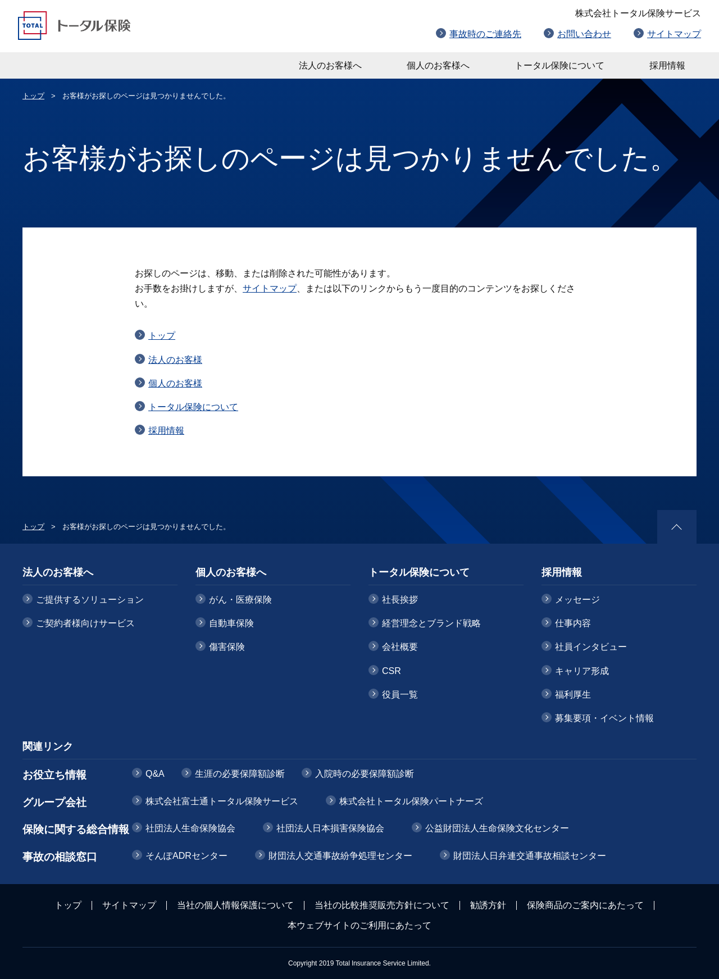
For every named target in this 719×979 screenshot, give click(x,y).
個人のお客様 (175, 383)
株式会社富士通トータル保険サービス (221, 801)
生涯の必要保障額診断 (240, 773)
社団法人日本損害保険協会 (330, 828)
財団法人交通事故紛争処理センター (340, 855)
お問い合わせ (584, 34)
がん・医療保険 (240, 599)
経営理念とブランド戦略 (431, 623)
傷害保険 (227, 647)
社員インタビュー (591, 647)
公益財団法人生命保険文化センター (497, 828)
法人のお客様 (175, 360)
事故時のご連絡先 (485, 34)
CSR (391, 671)
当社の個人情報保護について (235, 905)
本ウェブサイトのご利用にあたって (359, 925)
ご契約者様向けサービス (85, 623)
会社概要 (400, 647)
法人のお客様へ (330, 65)
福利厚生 (573, 694)
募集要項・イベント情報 (604, 718)
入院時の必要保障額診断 (364, 773)
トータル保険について (559, 65)
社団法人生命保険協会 (190, 828)
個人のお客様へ (438, 65)
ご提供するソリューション (90, 599)
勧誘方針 (488, 905)
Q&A (155, 773)
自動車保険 (231, 623)
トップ (33, 96)
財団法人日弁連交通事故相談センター (529, 855)
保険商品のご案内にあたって (585, 905)
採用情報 (667, 65)
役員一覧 (400, 694)
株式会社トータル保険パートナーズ (411, 801)
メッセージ (577, 599)
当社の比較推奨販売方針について (382, 905)
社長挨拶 (400, 599)
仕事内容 (573, 623)
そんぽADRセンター (186, 855)
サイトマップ (674, 34)
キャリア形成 (582, 671)
